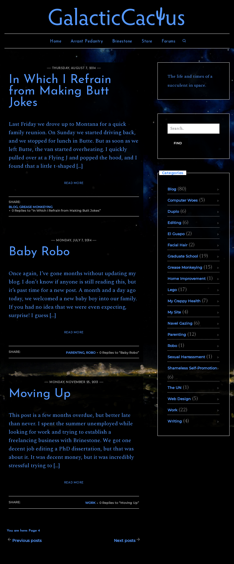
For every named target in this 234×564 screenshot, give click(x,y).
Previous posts (27, 540)
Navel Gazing (180, 323)
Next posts (124, 540)
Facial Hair (177, 245)
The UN (175, 387)
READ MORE (74, 183)
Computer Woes (183, 200)
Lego (172, 289)
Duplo (173, 211)
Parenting (75, 353)
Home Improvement (187, 278)
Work (90, 503)
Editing (174, 222)
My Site (174, 312)
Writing (175, 421)
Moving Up (40, 394)
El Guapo (176, 234)
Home (55, 41)
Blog (13, 207)
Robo (90, 353)
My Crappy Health (184, 301)
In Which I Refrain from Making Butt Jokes (60, 91)
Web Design (179, 399)
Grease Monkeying (35, 207)
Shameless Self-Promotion (192, 368)
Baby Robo (39, 252)
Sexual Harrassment (186, 357)
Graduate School (183, 256)
